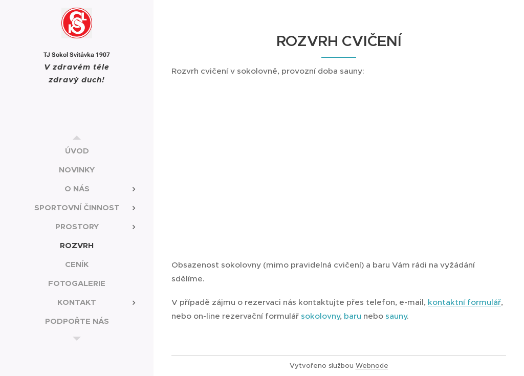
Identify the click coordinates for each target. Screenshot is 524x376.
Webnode (372, 365)
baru (352, 316)
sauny (396, 316)
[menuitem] (76, 151)
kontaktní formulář (464, 302)
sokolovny (320, 316)
